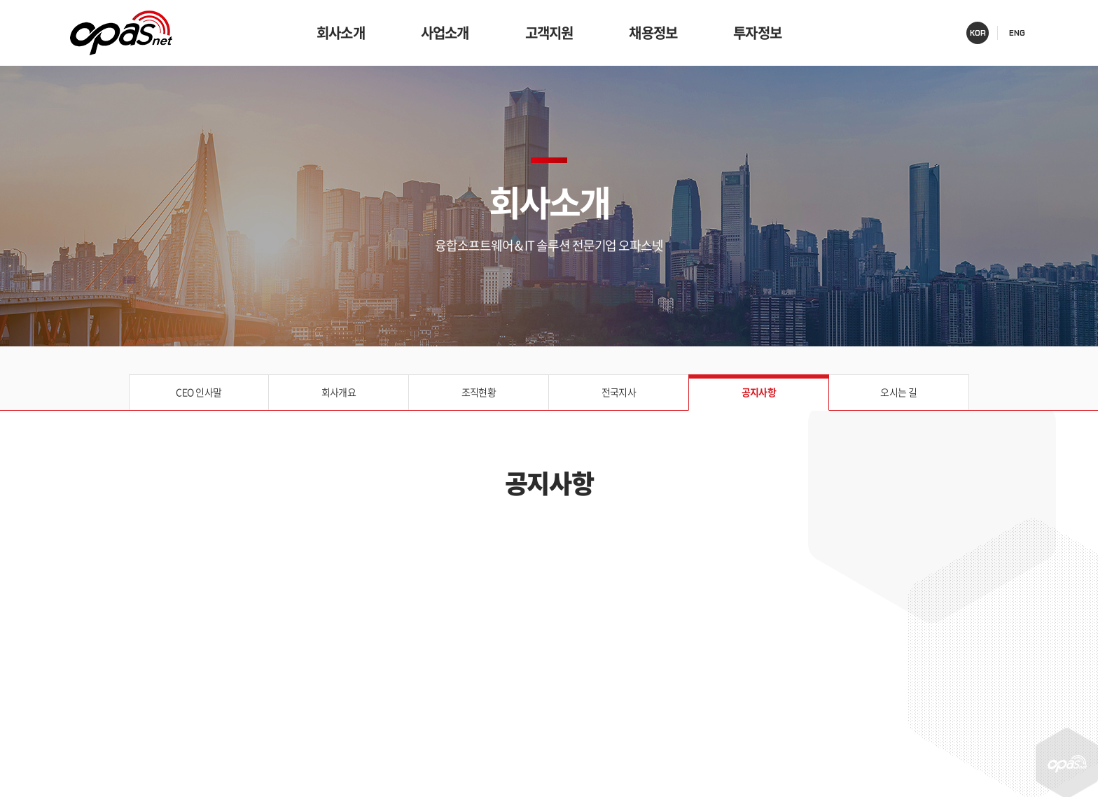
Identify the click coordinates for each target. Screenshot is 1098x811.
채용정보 (653, 32)
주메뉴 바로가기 (0, 0)
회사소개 (341, 32)
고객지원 (549, 32)
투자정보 (757, 32)
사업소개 (445, 32)
